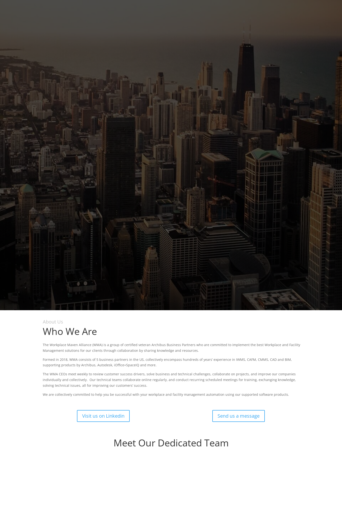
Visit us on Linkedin (103, 416)
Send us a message (239, 416)
